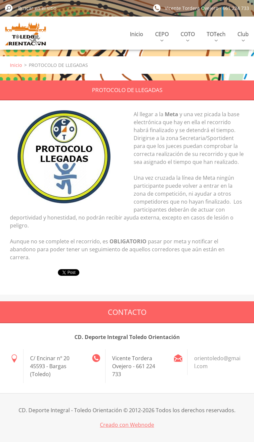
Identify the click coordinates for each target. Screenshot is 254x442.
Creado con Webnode (127, 424)
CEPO (161, 35)
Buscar (9, 8)
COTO (187, 35)
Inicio (136, 34)
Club (243, 35)
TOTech (216, 35)
